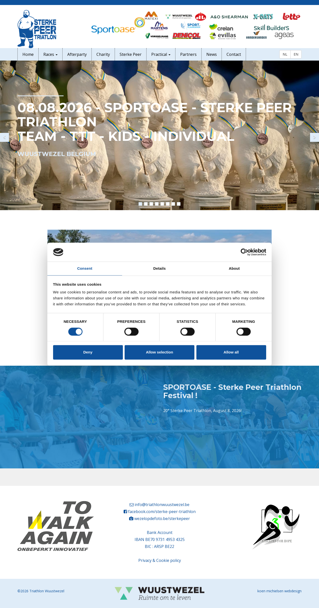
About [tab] (234, 268)
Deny (87, 352)
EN (296, 54)
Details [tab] (159, 268)
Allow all (231, 352)
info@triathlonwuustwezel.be (162, 504)
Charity (103, 54)
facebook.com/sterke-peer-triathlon (162, 511)
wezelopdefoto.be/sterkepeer (162, 518)
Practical (160, 54)
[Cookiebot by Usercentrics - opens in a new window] (244, 252)
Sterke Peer (131, 54)
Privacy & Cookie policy (159, 560)
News (211, 54)
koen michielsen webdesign (279, 591)
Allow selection (159, 352)
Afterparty (77, 54)
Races (50, 54)
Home (28, 54)
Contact (234, 54)
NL (285, 54)
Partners (188, 54)
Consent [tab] (84, 268)
